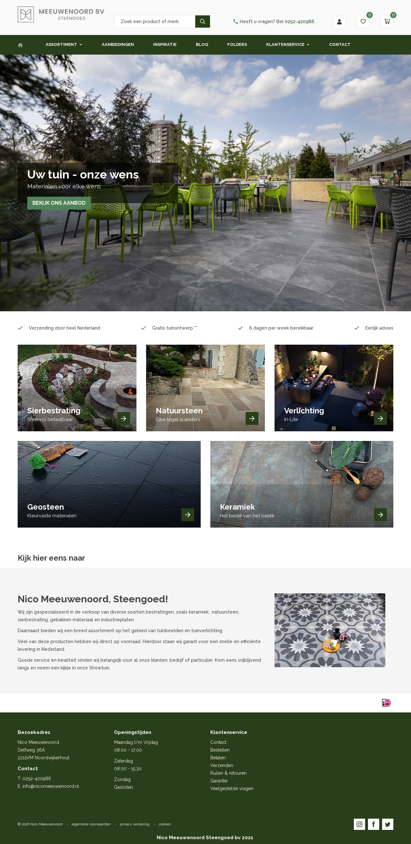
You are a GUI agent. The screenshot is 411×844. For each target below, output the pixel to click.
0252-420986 (273, 21)
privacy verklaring (135, 824)
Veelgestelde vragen (231, 788)
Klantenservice (285, 44)
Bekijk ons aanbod (59, 203)
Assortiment (61, 44)
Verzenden (221, 765)
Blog (202, 44)
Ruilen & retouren (228, 773)
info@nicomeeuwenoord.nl (50, 786)
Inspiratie (165, 44)
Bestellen (220, 750)
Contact (340, 44)
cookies (165, 824)
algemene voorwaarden (91, 824)
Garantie (218, 780)
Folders (237, 44)
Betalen (218, 757)
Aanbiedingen (118, 44)
